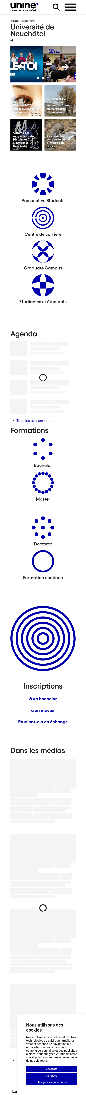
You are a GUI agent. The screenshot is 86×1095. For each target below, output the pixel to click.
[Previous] (20, 67)
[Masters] (43, 484)
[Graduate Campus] (43, 253)
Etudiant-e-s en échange (43, 721)
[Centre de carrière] (43, 219)
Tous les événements (33, 421)
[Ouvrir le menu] (70, 7)
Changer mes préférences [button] (51, 1082)
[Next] (65, 67)
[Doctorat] (43, 529)
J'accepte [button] (51, 1068)
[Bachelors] (43, 450)
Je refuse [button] (51, 1075)
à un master (43, 710)
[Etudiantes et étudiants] (43, 286)
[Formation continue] (43, 562)
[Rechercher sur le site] (56, 7)
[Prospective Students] (43, 185)
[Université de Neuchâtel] (24, 7)
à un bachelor (43, 698)
